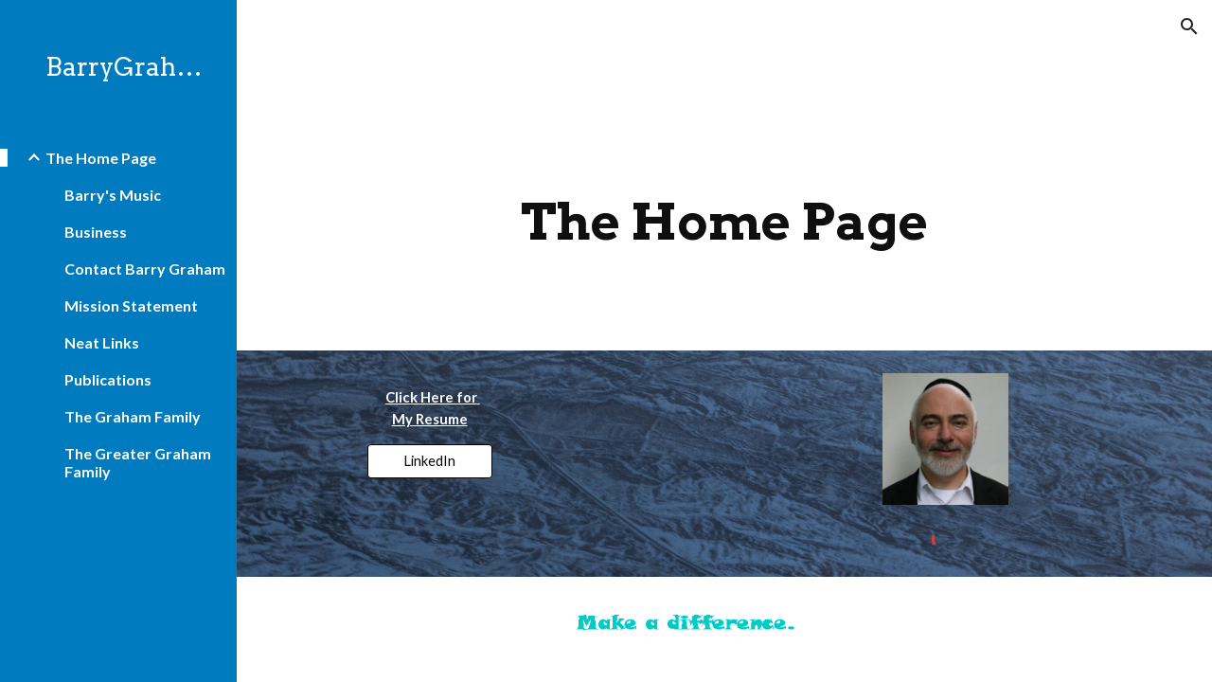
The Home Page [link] (100, 158)
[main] (725, 222)
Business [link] (95, 232)
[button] (1189, 26)
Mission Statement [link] (131, 305)
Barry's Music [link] (112, 195)
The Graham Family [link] (132, 416)
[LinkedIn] (429, 461)
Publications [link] (108, 379)
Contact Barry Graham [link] (144, 269)
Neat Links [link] (101, 342)
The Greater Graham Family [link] (137, 462)
